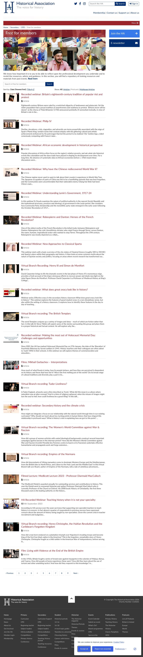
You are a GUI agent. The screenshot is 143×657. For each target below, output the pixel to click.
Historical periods (61, 619)
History (108, 629)
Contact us (112, 13)
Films (57, 645)
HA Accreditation (70, 23)
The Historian (110, 625)
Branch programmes (95, 629)
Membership (99, 13)
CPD (25, 23)
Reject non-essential (103, 649)
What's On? (92, 625)
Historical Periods (78, 624)
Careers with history (62, 638)
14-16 (57, 622)
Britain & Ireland (128, 622)
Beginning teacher (37, 23)
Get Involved (8, 629)
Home (5, 27)
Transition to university (63, 632)
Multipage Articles (87, 89)
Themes (74, 627)
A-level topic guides (62, 629)
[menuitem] (10, 18)
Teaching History (111, 622)
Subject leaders (54, 23)
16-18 (57, 625)
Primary (10, 18)
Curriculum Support (12, 23)
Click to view (54, 105)
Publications (99, 18)
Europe (124, 625)
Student (42, 18)
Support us (124, 13)
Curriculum (25, 619)
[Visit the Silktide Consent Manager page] (135, 649)
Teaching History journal (103, 23)
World (124, 629)
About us (134, 13)
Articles (66, 89)
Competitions (85, 23)
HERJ (107, 635)
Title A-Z (30, 89)
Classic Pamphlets (112, 632)
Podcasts (116, 18)
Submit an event (94, 622)
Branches (131, 18)
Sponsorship (92, 635)
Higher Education (61, 18)
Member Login (9, 635)
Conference (25, 642)
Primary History (26, 638)
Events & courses (61, 648)
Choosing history (61, 635)
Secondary (26, 18)
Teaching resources (45, 644)
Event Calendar (93, 619)
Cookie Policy (118, 642)
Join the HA (8, 632)
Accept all (84, 649)
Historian (81, 18)
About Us (7, 625)
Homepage (8, 619)
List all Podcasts (128, 619)
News (6, 622)
